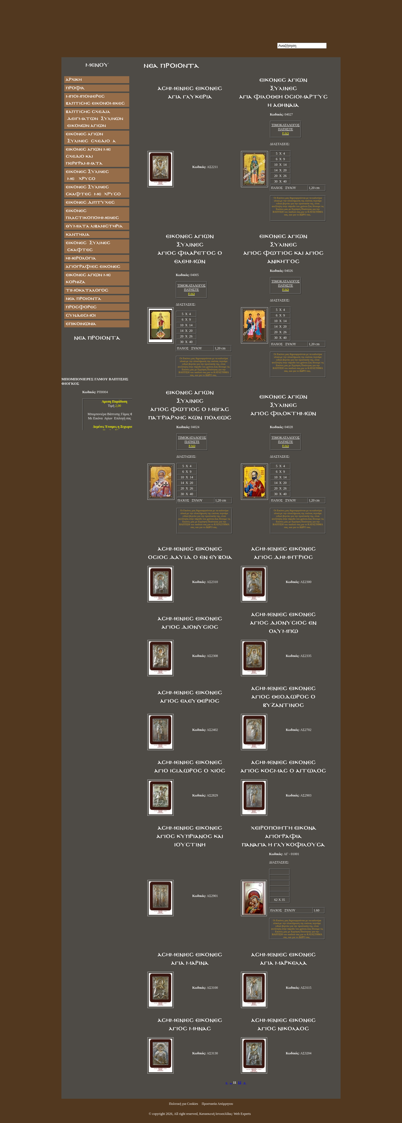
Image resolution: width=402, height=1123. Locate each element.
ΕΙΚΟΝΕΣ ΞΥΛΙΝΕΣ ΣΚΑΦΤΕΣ (88, 246)
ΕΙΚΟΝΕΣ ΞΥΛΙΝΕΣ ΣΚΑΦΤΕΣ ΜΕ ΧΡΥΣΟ (93, 190)
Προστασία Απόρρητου (217, 1104)
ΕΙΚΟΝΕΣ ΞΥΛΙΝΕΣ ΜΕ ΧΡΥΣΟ (93, 175)
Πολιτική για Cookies (183, 1104)
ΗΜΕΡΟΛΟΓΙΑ (81, 258)
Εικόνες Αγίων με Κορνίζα (88, 278)
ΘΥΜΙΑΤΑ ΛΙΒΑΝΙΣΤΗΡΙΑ (94, 226)
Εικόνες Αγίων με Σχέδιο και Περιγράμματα (88, 156)
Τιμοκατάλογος (87, 290)
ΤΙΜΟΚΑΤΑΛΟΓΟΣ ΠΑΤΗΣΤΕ (285, 127)
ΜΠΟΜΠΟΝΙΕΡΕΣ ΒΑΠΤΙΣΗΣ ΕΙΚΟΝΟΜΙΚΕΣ (95, 99)
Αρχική (74, 80)
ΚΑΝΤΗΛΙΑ (77, 234)
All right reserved (186, 1114)
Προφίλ (75, 88)
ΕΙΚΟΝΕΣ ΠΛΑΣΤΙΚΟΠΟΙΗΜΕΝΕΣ (92, 214)
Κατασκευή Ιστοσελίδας (215, 1114)
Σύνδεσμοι (80, 315)
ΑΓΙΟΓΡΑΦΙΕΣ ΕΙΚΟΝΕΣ (93, 267)
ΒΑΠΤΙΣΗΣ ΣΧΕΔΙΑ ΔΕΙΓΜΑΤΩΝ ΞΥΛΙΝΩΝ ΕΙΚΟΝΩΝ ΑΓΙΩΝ (94, 119)
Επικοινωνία (81, 324)
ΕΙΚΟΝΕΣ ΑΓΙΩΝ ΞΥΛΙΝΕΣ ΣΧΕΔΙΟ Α (91, 137)
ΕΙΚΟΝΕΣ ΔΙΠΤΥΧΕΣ (90, 202)
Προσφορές (81, 307)
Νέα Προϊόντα (83, 299)
